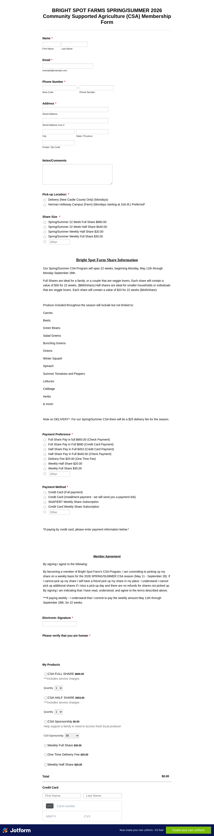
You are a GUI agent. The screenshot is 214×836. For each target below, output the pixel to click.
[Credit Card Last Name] (102, 795)
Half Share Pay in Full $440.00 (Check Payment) (79, 454)
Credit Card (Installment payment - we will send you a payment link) (92, 497)
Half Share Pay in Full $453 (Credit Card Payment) (81, 449)
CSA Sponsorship (53, 735)
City (44, 136)
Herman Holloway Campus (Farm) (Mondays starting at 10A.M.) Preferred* (96, 204)
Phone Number (53, 81)
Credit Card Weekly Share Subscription (73, 506)
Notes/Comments (54, 160)
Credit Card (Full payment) (65, 492)
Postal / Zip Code (51, 147)
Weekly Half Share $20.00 (65, 463)
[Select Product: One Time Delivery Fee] (46, 754)
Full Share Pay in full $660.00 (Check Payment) (79, 439)
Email (47, 60)
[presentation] (74, 647)
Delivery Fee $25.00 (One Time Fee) (72, 458)
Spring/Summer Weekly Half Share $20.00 (75, 231)
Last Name (67, 48)
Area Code (48, 92)
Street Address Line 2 (53, 125)
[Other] (44, 241)
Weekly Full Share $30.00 (65, 468)
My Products (51, 664)
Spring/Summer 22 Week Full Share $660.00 (77, 222)
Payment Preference (57, 434)
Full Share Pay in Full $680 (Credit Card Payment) (80, 444)
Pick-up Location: (55, 194)
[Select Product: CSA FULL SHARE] (46, 674)
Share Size (51, 216)
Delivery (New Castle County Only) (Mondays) (78, 199)
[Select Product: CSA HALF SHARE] (46, 698)
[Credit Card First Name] (61, 795)
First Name (48, 48)
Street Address (49, 114)
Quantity (48, 688)
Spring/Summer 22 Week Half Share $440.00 (77, 226)
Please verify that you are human (66, 635)
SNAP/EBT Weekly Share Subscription (73, 501)
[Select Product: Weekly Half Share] (46, 764)
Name (47, 38)
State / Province (84, 136)
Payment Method (55, 487)
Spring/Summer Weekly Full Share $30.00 (75, 236)
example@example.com (54, 70)
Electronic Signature (57, 617)
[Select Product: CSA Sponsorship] (46, 721)
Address (49, 103)
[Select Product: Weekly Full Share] (46, 745)
